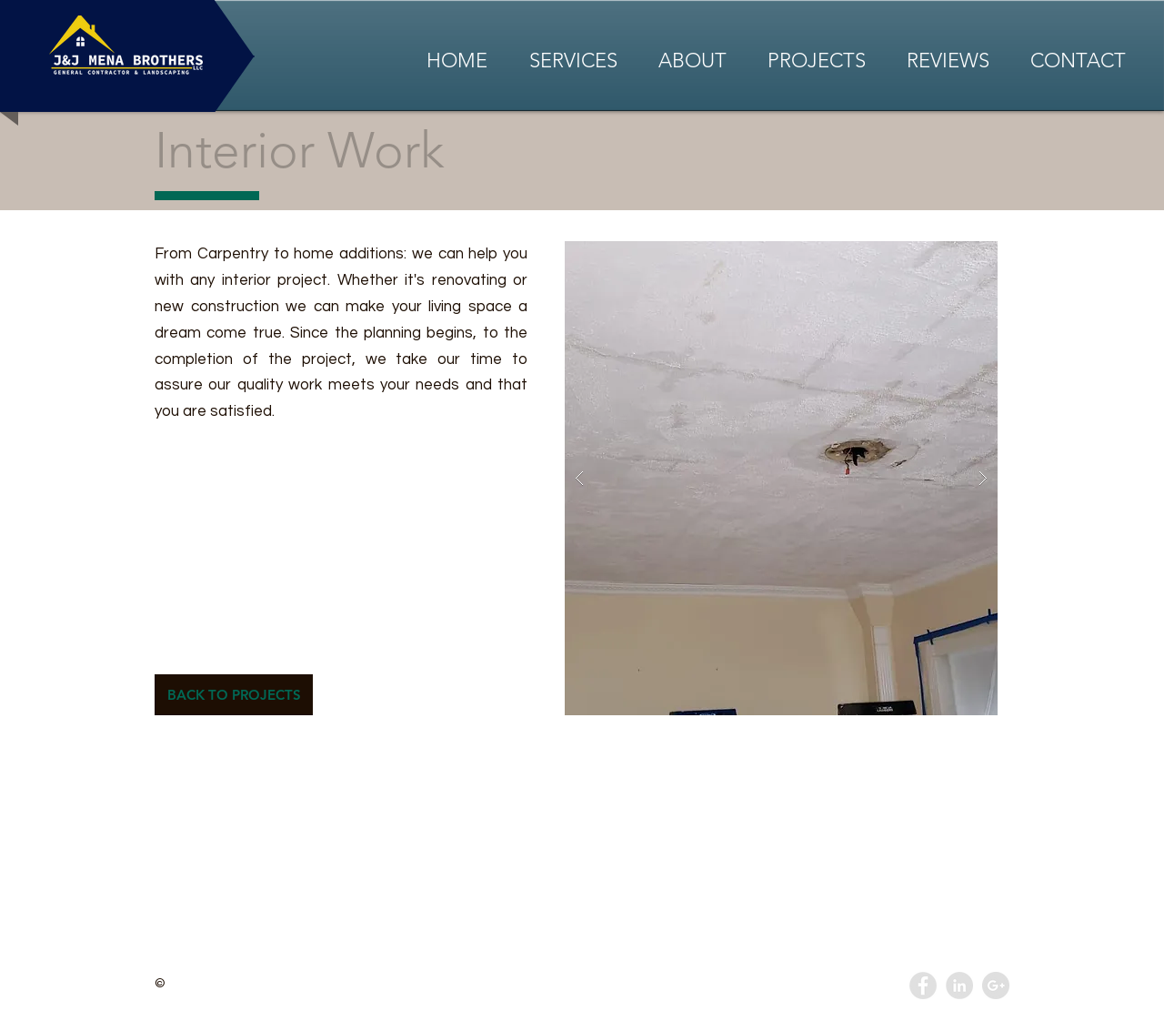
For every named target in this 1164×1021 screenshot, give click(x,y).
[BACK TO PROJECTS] (234, 694)
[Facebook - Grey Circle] (923, 985)
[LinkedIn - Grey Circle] (959, 985)
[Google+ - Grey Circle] (995, 985)
